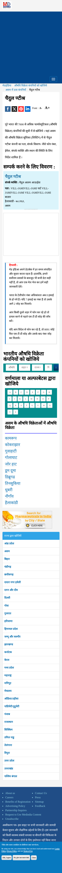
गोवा (6, 605)
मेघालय (7, 690)
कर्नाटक (8, 652)
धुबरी (8, 490)
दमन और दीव (11, 590)
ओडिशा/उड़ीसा (11, 698)
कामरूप (11, 438)
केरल (6, 660)
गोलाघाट (11, 457)
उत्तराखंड (8, 768)
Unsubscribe (12, 818)
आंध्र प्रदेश (9, 543)
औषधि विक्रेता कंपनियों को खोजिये (30, 85)
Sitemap (39, 801)
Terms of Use (28, 851)
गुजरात (7, 613)
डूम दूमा (10, 470)
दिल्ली (7, 597)
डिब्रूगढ (10, 477)
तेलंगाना (8, 745)
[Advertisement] (31, 42)
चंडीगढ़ (7, 566)
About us (10, 793)
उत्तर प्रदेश (9, 760)
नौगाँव (9, 496)
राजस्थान (8, 721)
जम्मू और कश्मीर (12, 636)
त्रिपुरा (7, 752)
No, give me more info (21, 857)
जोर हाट (11, 464)
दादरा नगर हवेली (12, 582)
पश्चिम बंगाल (10, 776)
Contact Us (41, 793)
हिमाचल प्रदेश (11, 629)
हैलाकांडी (11, 503)
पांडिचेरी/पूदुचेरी (11, 706)
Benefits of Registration (18, 801)
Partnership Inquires (16, 810)
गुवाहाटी (11, 451)
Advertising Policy (15, 806)
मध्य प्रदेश (9, 667)
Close (34, 857)
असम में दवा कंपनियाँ (15, 89)
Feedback (40, 806)
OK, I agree (6, 857)
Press (38, 797)
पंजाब (7, 714)
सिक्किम (8, 729)
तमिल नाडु (9, 737)
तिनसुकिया (12, 483)
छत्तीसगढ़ (8, 574)
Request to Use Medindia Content (23, 814)
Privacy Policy (12, 851)
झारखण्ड (8, 644)
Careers (9, 797)
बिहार (7, 559)
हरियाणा (8, 621)
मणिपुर (7, 683)
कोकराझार (12, 445)
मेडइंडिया (6, 85)
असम (7, 551)
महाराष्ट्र (7, 675)
